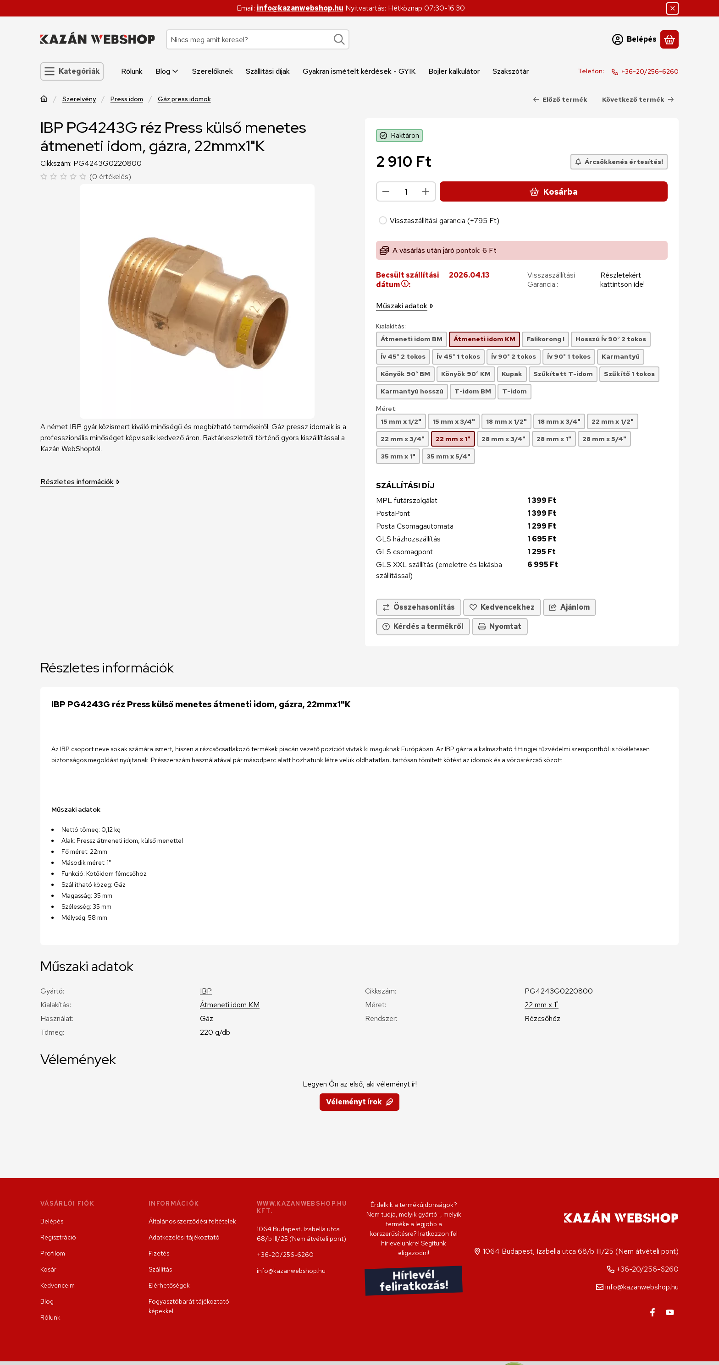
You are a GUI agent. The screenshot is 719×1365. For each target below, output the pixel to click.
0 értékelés (111, 176)
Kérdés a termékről (423, 626)
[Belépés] (634, 39)
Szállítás (160, 1269)
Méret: (386, 409)
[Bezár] (672, 8)
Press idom (127, 99)
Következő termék (638, 99)
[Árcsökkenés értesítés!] (619, 161)
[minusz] (386, 191)
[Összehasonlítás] (418, 607)
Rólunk (50, 1317)
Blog (47, 1301)
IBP (206, 991)
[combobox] (257, 39)
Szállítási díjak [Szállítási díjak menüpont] (268, 71)
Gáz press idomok (184, 99)
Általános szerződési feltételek (192, 1221)
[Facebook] (652, 1312)
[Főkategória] (44, 99)
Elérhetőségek (169, 1285)
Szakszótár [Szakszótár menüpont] (510, 71)
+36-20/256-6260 (650, 71)
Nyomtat (499, 626)
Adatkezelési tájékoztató (184, 1237)
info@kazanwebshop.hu (300, 8)
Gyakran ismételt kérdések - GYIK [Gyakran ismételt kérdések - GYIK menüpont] (359, 71)
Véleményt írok (359, 1102)
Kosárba (553, 191)
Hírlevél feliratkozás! (413, 1280)
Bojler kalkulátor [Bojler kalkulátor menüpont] (454, 71)
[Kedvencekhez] (502, 607)
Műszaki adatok (404, 306)
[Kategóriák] (72, 71)
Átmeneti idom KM (230, 1005)
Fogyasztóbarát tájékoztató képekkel (189, 1306)
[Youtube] (670, 1312)
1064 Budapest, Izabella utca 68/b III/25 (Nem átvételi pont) (301, 1234)
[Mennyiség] (406, 191)
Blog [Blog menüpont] (167, 71)
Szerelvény (79, 99)
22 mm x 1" (542, 1005)
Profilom (52, 1253)
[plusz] (426, 191)
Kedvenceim (57, 1285)
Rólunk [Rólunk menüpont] (132, 71)
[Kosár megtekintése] (669, 39)
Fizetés (159, 1253)
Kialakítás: (391, 326)
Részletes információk (80, 481)
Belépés (51, 1221)
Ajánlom (569, 607)
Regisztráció (58, 1237)
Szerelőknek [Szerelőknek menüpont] (212, 71)
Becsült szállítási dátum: (407, 279)
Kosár (48, 1269)
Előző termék (560, 99)
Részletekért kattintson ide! (622, 279)
